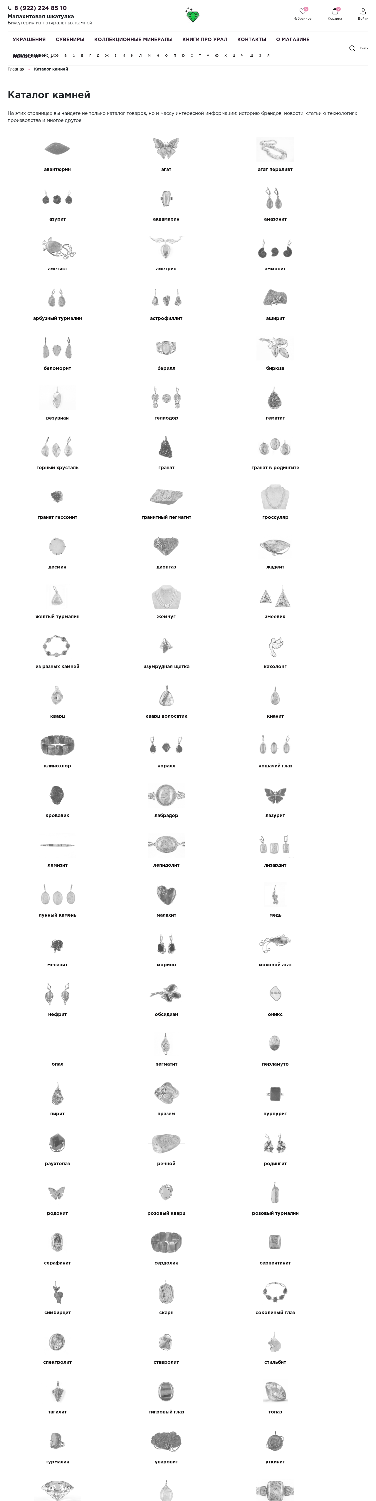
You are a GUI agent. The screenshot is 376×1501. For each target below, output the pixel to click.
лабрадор (49, 667)
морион (141, 766)
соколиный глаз (326, 1014)
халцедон (49, 1213)
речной (142, 915)
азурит (326, 169)
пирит (142, 865)
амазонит (141, 219)
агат (142, 169)
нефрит (327, 766)
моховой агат (234, 766)
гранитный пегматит (234, 418)
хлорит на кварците (326, 1213)
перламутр (49, 865)
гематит (141, 368)
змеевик (142, 517)
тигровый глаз (49, 1114)
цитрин (141, 1313)
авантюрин (49, 169)
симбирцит (142, 1014)
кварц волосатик (234, 567)
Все (54, 55)
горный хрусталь (234, 368)
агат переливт (234, 169)
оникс (142, 816)
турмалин (234, 1114)
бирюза (234, 318)
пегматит (327, 816)
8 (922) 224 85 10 (40, 8)
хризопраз (234, 1263)
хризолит (141, 1263)
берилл (142, 318)
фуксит (327, 1164)
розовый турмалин (141, 965)
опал (234, 816)
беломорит (49, 318)
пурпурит (326, 865)
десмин (49, 468)
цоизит (234, 1313)
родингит (234, 915)
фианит (142, 1164)
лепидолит (327, 667)
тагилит (327, 1064)
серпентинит (49, 1014)
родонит (326, 915)
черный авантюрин (49, 1362)
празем (234, 865)
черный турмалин (327, 1362)
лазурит (142, 667)
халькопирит (234, 1213)
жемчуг (49, 517)
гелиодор (49, 368)
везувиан (326, 318)
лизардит (49, 716)
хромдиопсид (326, 1263)
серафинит (234, 965)
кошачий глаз (234, 617)
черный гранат (234, 1362)
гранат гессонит (142, 418)
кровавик (327, 617)
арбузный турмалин (142, 269)
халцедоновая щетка (142, 1213)
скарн (234, 1014)
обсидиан (49, 816)
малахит (234, 716)
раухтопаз (49, 915)
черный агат (142, 1362)
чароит (326, 1313)
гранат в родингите (49, 418)
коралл (142, 617)
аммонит (49, 269)
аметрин (326, 219)
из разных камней (234, 517)
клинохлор (49, 617)
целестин (49, 1313)
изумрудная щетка (327, 517)
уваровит (326, 1114)
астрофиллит (234, 269)
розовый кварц (49, 965)
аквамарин (49, 219)
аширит (327, 269)
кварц (142, 567)
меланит (49, 766)
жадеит (234, 468)
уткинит (49, 1164)
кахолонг (49, 567)
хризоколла (49, 1263)
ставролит (142, 1064)
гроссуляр (327, 418)
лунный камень (142, 716)
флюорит (234, 1164)
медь (327, 716)
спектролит (49, 1064)
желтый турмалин (327, 468)
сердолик (327, 965)
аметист (234, 219)
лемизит (234, 667)
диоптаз (142, 468)
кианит (326, 567)
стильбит (234, 1064)
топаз (142, 1114)
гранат (327, 368)
